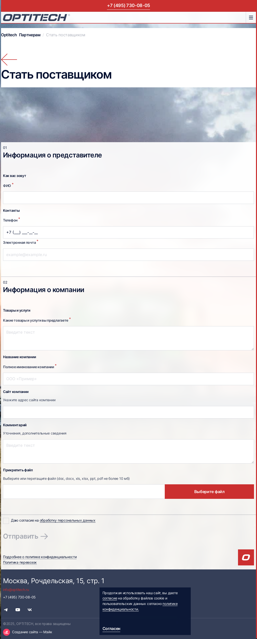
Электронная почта (20, 242)
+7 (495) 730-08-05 (128, 5)
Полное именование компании (29, 366)
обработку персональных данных (68, 520)
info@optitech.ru (16, 590)
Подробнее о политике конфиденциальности (39, 557)
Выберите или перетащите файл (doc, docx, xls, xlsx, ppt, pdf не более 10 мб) (66, 479)
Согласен (111, 628)
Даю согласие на (53, 520)
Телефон (11, 219)
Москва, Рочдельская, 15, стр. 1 (53, 580)
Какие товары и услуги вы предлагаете (37, 319)
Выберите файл (209, 491)
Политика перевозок (20, 562)
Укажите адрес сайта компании (29, 400)
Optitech (9, 35)
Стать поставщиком (65, 35)
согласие (109, 598)
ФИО (8, 185)
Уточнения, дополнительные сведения (34, 433)
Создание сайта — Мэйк (32, 632)
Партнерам (29, 35)
